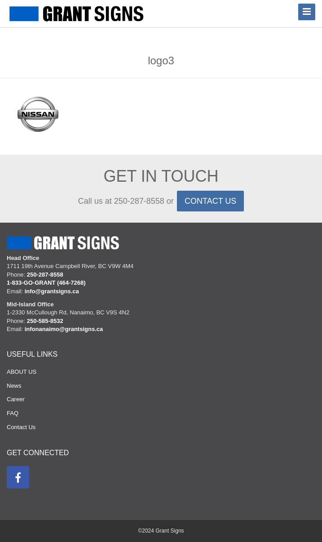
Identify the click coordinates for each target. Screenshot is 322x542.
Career (16, 399)
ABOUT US (21, 371)
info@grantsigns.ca (52, 291)
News (14, 385)
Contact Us (21, 427)
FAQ (12, 413)
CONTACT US (210, 201)
